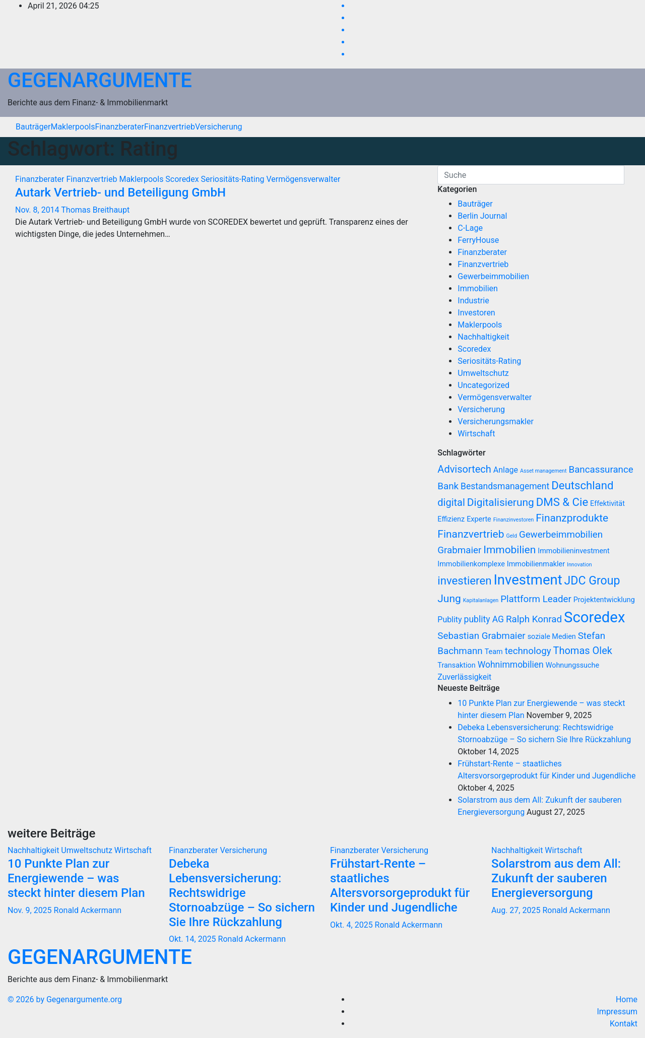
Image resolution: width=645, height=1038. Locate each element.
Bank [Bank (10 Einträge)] (448, 486)
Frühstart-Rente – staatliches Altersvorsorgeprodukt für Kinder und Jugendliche (400, 885)
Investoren (476, 312)
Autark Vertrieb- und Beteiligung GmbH (120, 192)
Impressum (617, 1011)
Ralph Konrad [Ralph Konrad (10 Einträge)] (534, 619)
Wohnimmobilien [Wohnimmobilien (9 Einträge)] (511, 665)
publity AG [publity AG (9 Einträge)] (484, 619)
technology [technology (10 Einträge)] (528, 651)
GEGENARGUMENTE (100, 80)
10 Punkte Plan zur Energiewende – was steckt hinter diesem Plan (76, 878)
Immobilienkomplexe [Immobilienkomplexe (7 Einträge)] (470, 564)
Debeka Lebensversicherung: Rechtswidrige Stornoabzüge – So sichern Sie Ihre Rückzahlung (242, 893)
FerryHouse (478, 240)
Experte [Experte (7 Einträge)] (479, 519)
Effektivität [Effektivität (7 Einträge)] (607, 503)
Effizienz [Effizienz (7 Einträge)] (451, 519)
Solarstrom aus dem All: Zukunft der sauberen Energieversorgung (556, 878)
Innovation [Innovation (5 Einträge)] (579, 564)
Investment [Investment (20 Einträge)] (527, 580)
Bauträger (33, 127)
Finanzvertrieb (169, 127)
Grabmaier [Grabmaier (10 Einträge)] (459, 550)
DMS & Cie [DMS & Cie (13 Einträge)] (562, 501)
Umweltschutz (483, 373)
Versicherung (218, 127)
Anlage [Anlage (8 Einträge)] (505, 470)
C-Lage (470, 228)
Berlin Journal (482, 216)
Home (626, 999)
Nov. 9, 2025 (30, 910)
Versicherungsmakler (496, 421)
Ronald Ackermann (87, 910)
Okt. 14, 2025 (192, 939)
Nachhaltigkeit (483, 337)
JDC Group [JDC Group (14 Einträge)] (592, 581)
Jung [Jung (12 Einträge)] (449, 599)
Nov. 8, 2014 (37, 210)
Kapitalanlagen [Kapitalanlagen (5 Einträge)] (481, 600)
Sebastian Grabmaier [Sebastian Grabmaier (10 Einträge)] (481, 635)
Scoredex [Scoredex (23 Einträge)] (594, 617)
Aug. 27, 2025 (515, 910)
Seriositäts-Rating (234, 179)
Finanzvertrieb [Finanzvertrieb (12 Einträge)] (470, 534)
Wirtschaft (476, 433)
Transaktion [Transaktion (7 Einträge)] (456, 665)
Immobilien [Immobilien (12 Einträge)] (509, 550)
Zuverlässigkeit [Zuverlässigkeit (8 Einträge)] (464, 677)
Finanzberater (119, 127)
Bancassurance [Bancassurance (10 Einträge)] (600, 469)
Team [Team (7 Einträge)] (494, 651)
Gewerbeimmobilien (493, 276)
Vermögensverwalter (303, 179)
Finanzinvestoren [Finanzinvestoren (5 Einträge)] (513, 519)
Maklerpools (72, 127)
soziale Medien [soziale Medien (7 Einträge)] (552, 636)
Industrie (473, 300)
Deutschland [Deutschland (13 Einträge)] (582, 485)
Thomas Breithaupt (95, 210)
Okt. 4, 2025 (351, 925)
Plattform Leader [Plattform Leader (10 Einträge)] (535, 599)
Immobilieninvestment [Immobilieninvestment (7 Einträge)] (574, 551)
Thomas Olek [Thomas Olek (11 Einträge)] (582, 650)
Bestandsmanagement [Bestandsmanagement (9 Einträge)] (505, 486)
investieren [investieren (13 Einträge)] (464, 580)
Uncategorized (483, 385)
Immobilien (478, 288)
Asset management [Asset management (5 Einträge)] (543, 471)
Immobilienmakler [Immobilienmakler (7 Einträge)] (536, 564)
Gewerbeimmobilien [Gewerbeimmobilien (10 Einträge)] (561, 534)
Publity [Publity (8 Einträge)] (449, 619)
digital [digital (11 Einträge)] (451, 502)
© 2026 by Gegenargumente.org (65, 999)
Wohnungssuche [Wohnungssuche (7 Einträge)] (572, 665)
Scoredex (183, 179)
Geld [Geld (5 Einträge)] (511, 536)
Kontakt (623, 1023)
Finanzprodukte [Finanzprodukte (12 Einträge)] (572, 518)
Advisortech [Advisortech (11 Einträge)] (464, 469)
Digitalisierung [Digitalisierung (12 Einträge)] (500, 502)
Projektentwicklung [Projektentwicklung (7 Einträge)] (604, 600)
